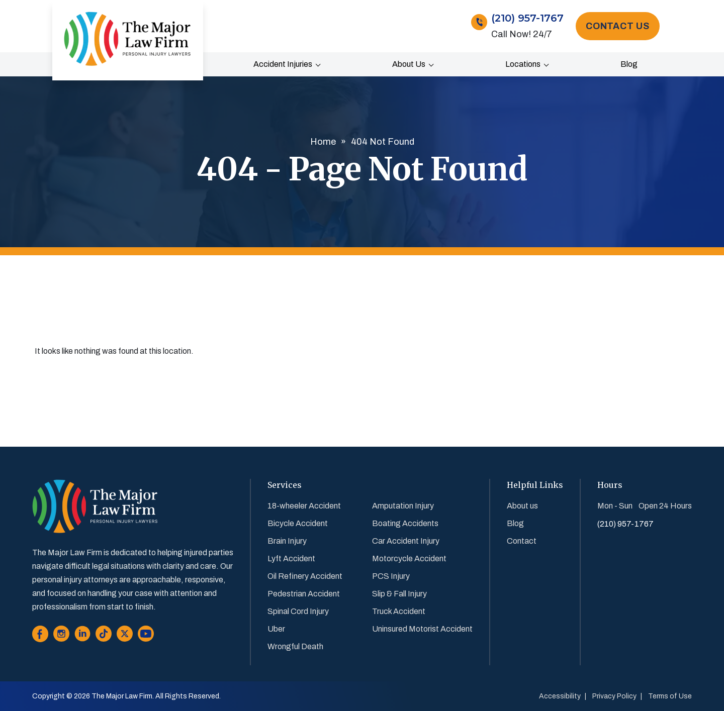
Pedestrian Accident (303, 593)
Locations (522, 64)
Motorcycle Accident (409, 558)
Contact (521, 541)
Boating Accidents (405, 523)
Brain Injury (287, 541)
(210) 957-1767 (527, 18)
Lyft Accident (291, 558)
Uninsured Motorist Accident (422, 629)
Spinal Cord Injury (298, 611)
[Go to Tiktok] (104, 636)
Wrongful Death (295, 646)
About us (408, 64)
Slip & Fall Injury (399, 593)
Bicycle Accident (297, 523)
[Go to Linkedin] (82, 636)
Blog (629, 64)
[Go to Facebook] (40, 636)
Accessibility (560, 696)
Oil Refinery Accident (304, 576)
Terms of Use (670, 696)
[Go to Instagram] (61, 636)
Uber (276, 629)
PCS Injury (391, 576)
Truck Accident (398, 611)
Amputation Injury (403, 505)
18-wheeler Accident (304, 505)
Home (323, 142)
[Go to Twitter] (125, 636)
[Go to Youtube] (146, 636)
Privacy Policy (614, 696)
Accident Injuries (282, 64)
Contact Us (618, 26)
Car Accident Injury (405, 541)
